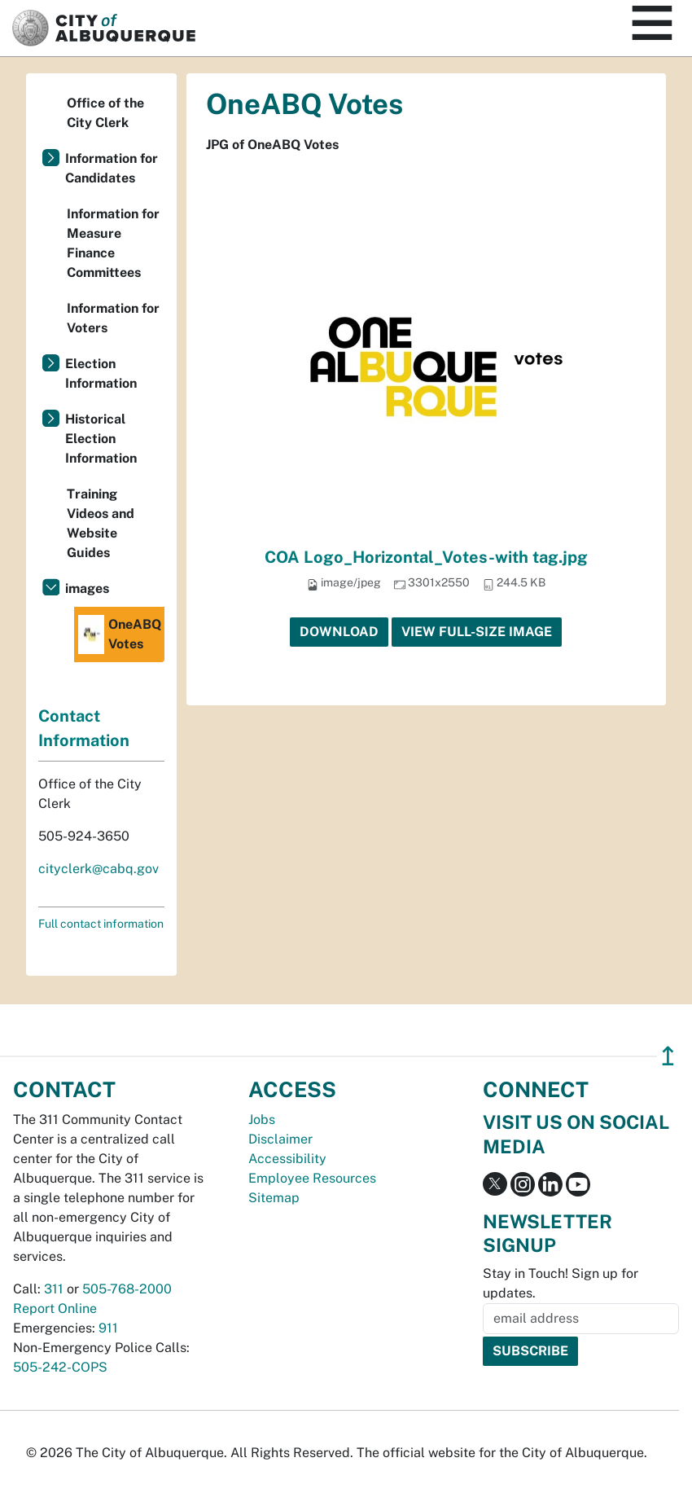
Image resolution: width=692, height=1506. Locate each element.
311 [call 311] (54, 1289)
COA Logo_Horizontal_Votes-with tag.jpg (426, 557)
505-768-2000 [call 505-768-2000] (127, 1289)
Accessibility (287, 1158)
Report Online (55, 1308)
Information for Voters (113, 318)
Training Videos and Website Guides (100, 523)
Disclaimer (280, 1139)
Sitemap (274, 1197)
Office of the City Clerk (105, 112)
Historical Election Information (101, 438)
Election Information (101, 373)
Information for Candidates (111, 168)
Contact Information (83, 728)
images (87, 588)
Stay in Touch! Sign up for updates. (560, 1283)
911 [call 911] (108, 1328)
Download (339, 631)
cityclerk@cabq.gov (98, 868)
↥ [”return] (668, 1056)
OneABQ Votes (119, 634)
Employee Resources (312, 1178)
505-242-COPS (60, 1367)
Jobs (261, 1119)
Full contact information (101, 923)
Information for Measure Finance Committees (113, 243)
